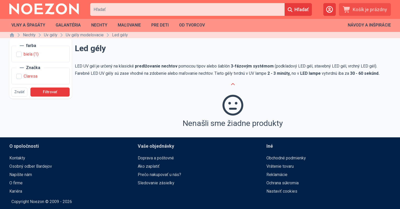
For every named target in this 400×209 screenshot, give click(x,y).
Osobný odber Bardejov (30, 166)
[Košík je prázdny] (365, 9)
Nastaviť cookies (281, 191)
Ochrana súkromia (282, 182)
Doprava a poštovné (156, 158)
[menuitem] (28, 25)
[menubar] (108, 25)
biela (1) (31, 54)
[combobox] (187, 9)
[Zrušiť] (19, 92)
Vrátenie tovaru (280, 166)
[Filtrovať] (50, 92)
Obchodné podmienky (286, 158)
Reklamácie (276, 174)
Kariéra (15, 191)
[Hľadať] (298, 9)
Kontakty (17, 158)
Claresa (30, 76)
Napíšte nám (20, 174)
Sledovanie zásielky (156, 182)
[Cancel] (233, 84)
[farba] (28, 46)
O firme (16, 182)
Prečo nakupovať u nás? (159, 174)
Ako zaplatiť (149, 166)
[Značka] (30, 68)
